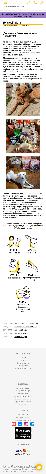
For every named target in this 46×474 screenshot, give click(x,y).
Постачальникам (23, 363)
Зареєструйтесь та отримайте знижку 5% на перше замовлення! (23, 15)
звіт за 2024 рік (20, 330)
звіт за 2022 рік (20, 337)
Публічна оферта (23, 393)
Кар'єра (23, 360)
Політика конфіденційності (23, 396)
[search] (23, 6)
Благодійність (23, 366)
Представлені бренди (23, 402)
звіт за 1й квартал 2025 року (25, 327)
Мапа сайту (23, 404)
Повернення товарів (23, 391)
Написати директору (23, 368)
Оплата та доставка (23, 388)
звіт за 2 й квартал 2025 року (26, 324)
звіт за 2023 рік (20, 333)
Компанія (23, 358)
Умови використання (23, 399)
